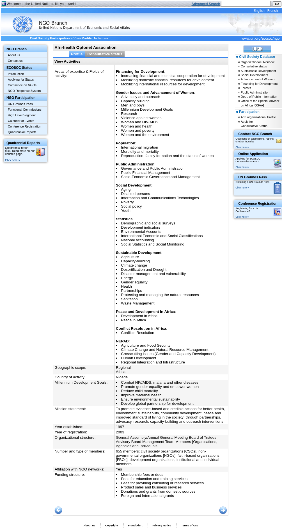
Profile (77, 54)
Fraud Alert (135, 525)
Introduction (16, 74)
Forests (246, 88)
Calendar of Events (21, 120)
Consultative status (254, 66)
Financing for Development (259, 83)
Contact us (15, 60)
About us (14, 55)
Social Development (254, 75)
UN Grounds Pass (20, 104)
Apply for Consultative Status (254, 124)
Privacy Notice (161, 525)
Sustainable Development (258, 70)
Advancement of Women (257, 79)
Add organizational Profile (258, 117)
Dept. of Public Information (259, 96)
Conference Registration (24, 126)
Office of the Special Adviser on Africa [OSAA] (260, 103)
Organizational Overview (257, 62)
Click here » (12, 160)
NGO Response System (24, 90)
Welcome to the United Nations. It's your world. (42, 4)
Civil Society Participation (50, 38)
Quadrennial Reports (22, 132)
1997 (120, 427)
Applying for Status (21, 79)
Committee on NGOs (22, 85)
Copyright (111, 525)
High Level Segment (22, 115)
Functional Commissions (25, 109)
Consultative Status (104, 54)
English (258, 11)
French (272, 11)
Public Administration (255, 92)
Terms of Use (189, 525)
